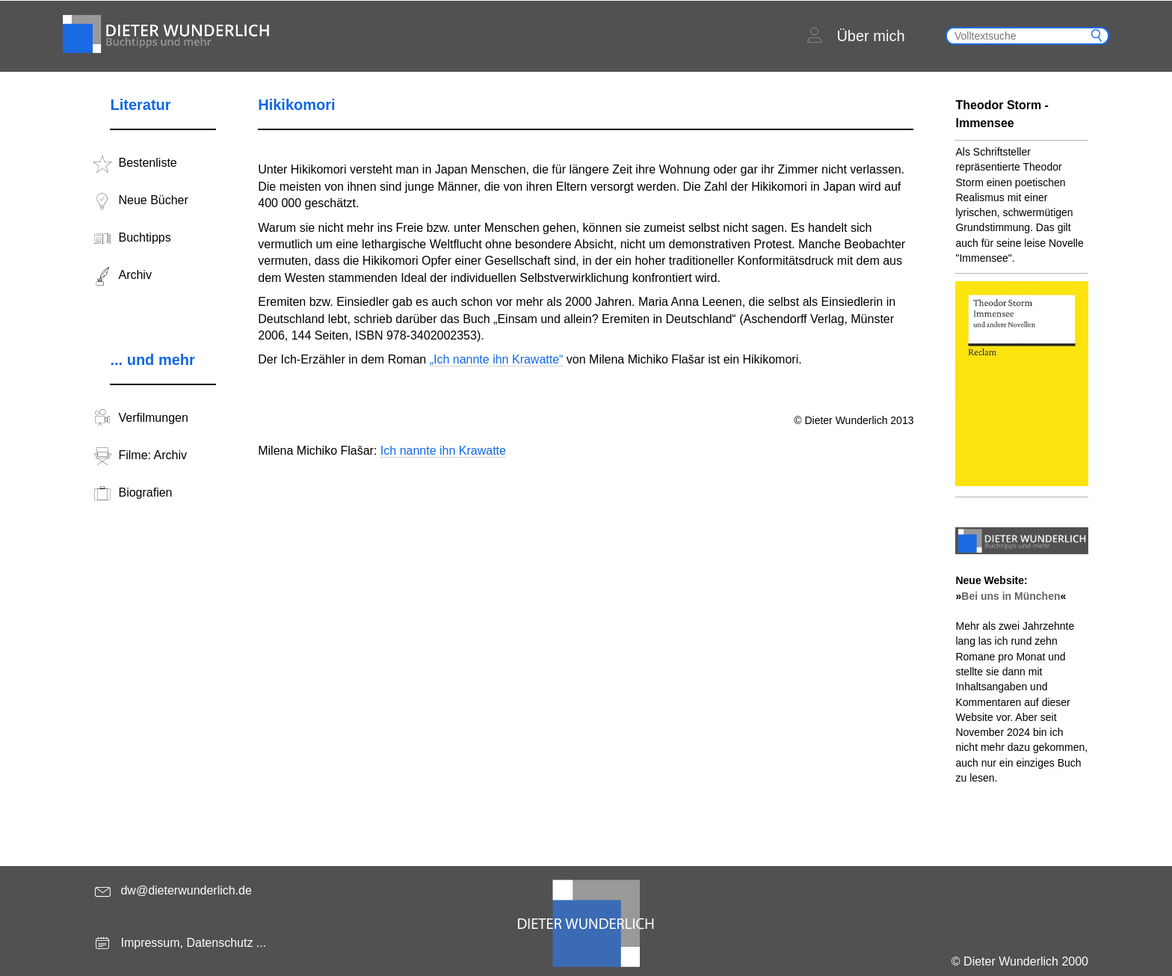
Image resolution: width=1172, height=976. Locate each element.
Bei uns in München (1010, 596)
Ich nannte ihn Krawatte (443, 450)
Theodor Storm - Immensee (1001, 114)
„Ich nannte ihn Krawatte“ (497, 359)
